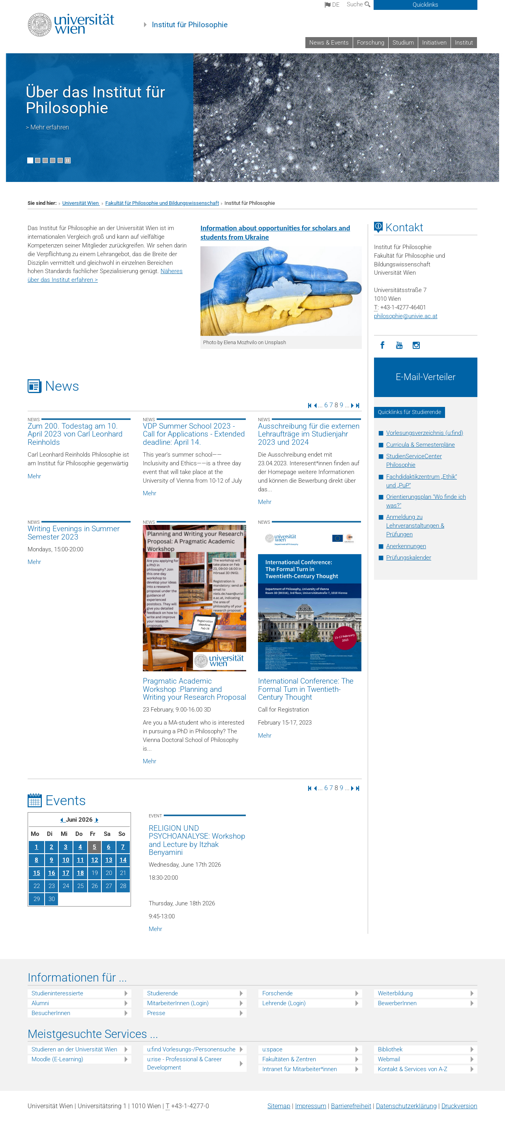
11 (80, 860)
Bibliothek (390, 1049)
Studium (403, 42)
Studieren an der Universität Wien (74, 1049)
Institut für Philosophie (190, 25)
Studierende (162, 993)
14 (123, 860)
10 (65, 860)
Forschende (277, 993)
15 (36, 873)
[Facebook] (382, 345)
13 (108, 860)
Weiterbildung (395, 993)
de (332, 4)
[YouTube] (399, 345)
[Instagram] (416, 345)
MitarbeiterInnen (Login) (178, 1003)
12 (94, 860)
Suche (358, 4)
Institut (464, 42)
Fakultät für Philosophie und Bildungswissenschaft (162, 203)
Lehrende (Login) (284, 1003)
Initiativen (434, 42)
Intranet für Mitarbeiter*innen (299, 1069)
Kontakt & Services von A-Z (412, 1069)
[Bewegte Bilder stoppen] (68, 160)
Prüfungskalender (408, 557)
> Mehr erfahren (47, 127)
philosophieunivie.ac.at (406, 316)
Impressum (310, 1106)
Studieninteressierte (57, 993)
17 (65, 873)
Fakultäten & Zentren (289, 1059)
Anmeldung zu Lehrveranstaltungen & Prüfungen (415, 525)
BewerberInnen (397, 1003)
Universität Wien (81, 203)
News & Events (329, 42)
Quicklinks (425, 4)
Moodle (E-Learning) (57, 1059)
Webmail (389, 1059)
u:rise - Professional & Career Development (184, 1063)
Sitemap (278, 1106)
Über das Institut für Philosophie (95, 100)
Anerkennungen (406, 546)
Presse (156, 1013)
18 (80, 873)
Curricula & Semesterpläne (420, 444)
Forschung (370, 42)
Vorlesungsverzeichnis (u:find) (424, 432)
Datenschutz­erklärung (406, 1106)
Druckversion (459, 1106)
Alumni (40, 1003)
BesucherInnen (51, 1013)
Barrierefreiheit (351, 1106)
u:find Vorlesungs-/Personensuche (191, 1049)
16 (51, 873)
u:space (272, 1049)
